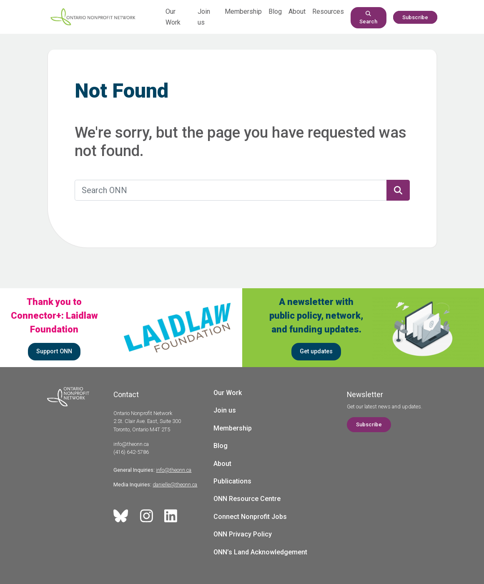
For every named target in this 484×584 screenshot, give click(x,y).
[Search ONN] (231, 190)
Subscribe (415, 17)
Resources (328, 11)
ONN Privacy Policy (242, 534)
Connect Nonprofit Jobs (250, 517)
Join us (224, 410)
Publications (232, 481)
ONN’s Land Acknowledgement (260, 552)
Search (368, 18)
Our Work (227, 393)
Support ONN (54, 351)
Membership (243, 11)
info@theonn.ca (173, 470)
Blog (275, 11)
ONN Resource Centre (247, 499)
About (297, 11)
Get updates (316, 351)
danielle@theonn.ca (175, 484)
